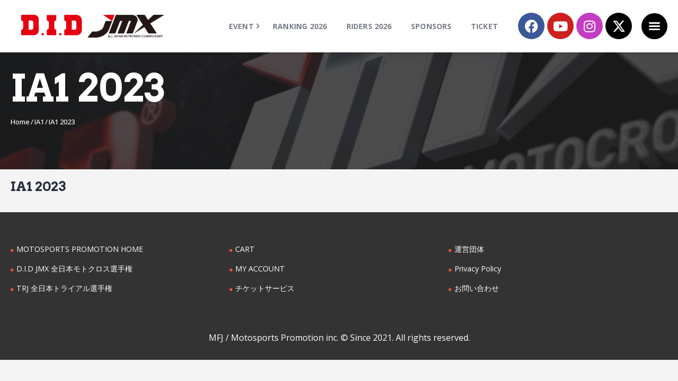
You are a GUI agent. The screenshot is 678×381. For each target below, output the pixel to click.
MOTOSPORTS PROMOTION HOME (78, 249)
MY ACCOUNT (259, 269)
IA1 (39, 121)
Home (20, 121)
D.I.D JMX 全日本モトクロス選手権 (74, 269)
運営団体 (469, 249)
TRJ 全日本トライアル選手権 (64, 288)
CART (244, 249)
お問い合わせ (476, 288)
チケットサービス (265, 288)
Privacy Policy (477, 269)
